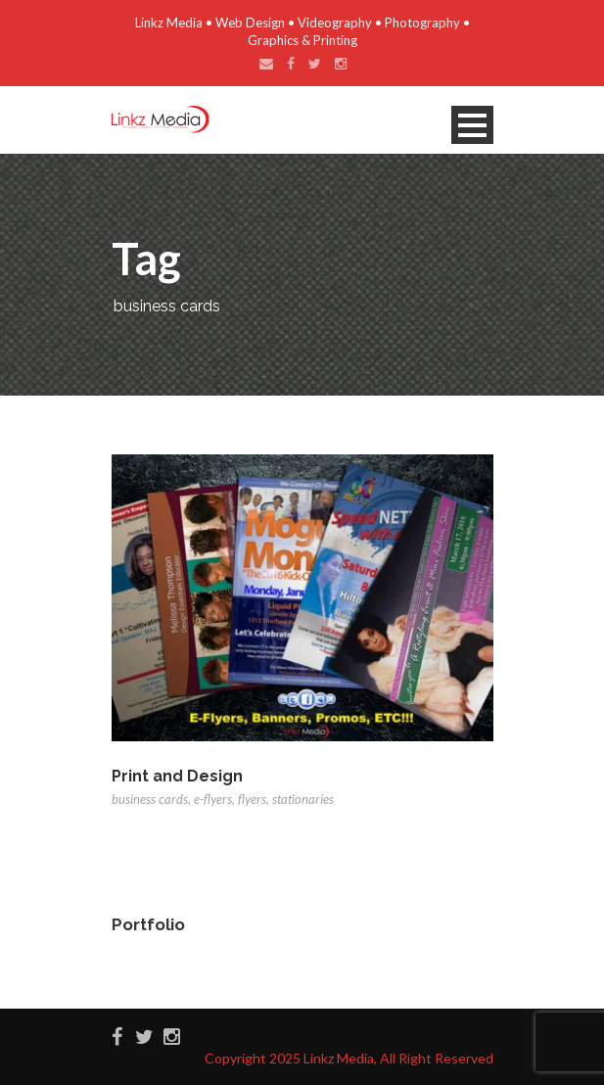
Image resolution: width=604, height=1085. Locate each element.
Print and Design (177, 776)
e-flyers (213, 799)
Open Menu (472, 125)
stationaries (303, 799)
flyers (252, 799)
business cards (150, 799)
